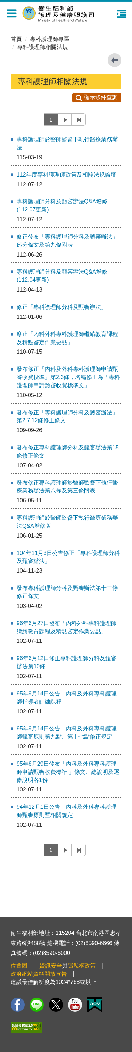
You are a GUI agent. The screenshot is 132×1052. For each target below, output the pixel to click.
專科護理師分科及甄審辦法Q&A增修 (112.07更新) (62, 205)
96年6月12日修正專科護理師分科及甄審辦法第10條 (67, 662)
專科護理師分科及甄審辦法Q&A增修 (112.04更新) (62, 276)
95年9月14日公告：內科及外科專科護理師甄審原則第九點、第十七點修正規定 (67, 732)
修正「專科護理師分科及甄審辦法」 (62, 307)
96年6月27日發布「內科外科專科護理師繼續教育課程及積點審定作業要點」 (67, 627)
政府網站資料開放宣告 (39, 974)
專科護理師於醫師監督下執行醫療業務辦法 (67, 143)
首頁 (16, 39)
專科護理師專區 (49, 39)
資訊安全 (50, 966)
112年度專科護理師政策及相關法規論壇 (66, 175)
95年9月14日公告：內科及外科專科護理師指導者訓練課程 (67, 698)
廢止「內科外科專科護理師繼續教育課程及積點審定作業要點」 (67, 338)
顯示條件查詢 (97, 97)
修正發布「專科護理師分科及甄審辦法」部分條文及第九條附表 (67, 241)
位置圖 (19, 966)
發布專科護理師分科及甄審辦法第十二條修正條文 (67, 592)
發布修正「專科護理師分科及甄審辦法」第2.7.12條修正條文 (67, 417)
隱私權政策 (82, 966)
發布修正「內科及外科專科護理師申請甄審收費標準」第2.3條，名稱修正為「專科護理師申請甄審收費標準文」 (68, 377)
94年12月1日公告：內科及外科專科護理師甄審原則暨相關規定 (67, 811)
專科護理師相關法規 (42, 47)
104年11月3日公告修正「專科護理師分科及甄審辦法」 (68, 557)
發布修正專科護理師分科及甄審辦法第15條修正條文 (68, 451)
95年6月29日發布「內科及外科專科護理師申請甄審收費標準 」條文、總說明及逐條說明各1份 (68, 772)
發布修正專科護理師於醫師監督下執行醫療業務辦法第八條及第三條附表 (67, 487)
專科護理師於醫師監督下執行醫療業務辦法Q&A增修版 (67, 522)
